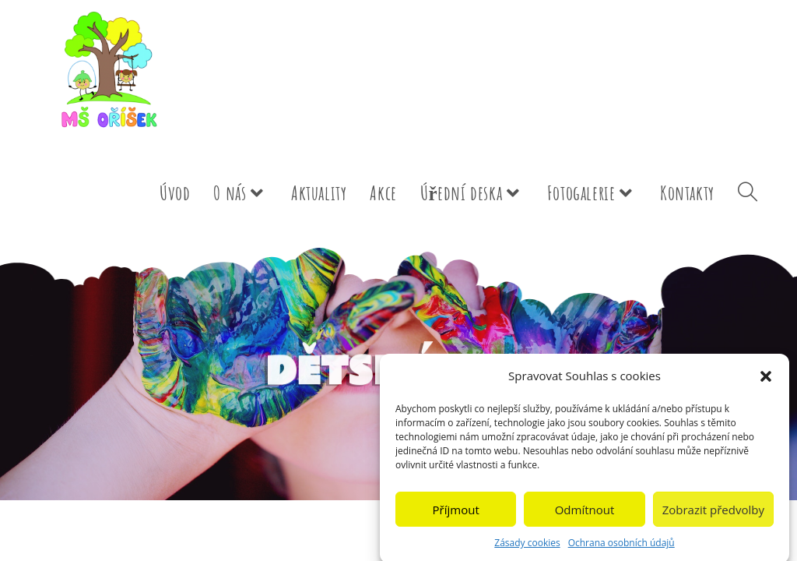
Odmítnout (585, 516)
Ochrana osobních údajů (621, 550)
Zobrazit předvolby (713, 516)
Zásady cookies (527, 550)
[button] (766, 383)
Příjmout (456, 516)
